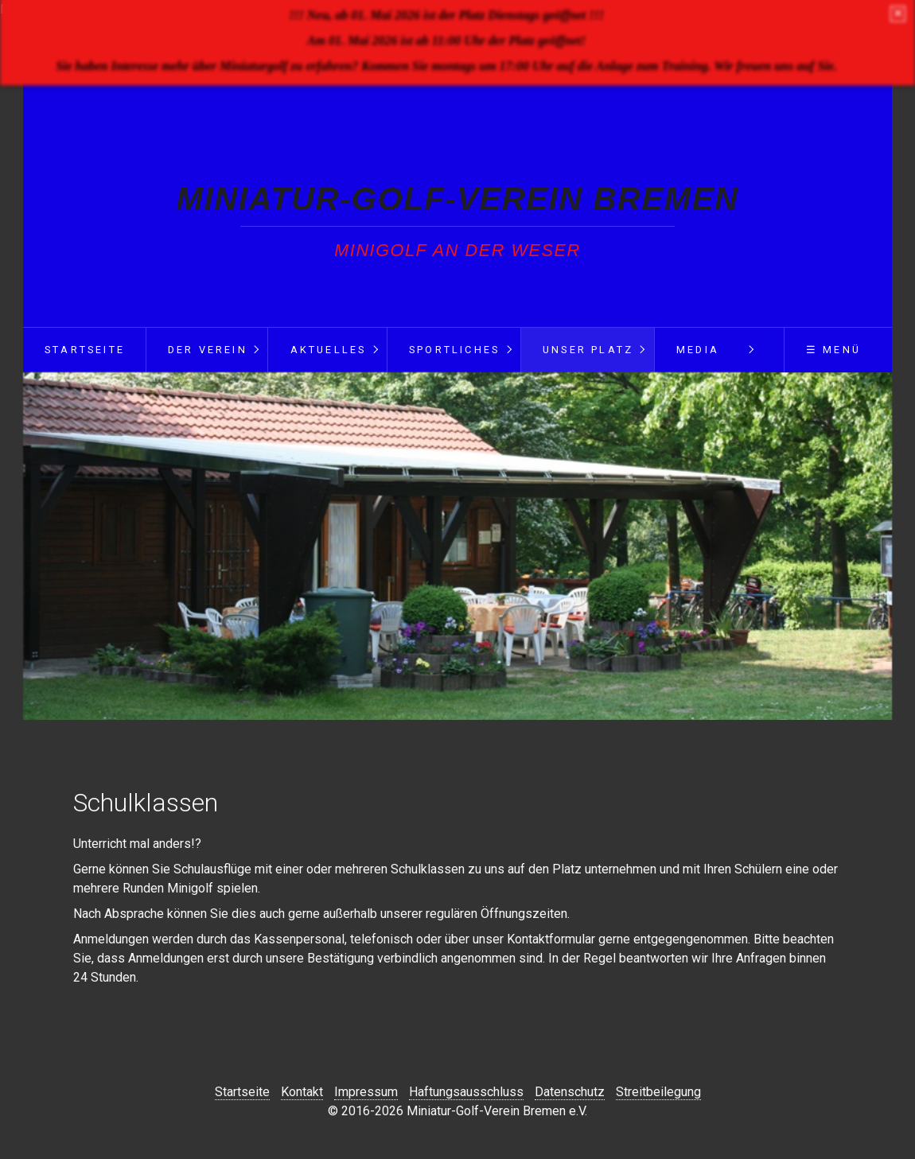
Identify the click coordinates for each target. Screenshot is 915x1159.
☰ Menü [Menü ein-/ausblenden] (833, 350)
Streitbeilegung (658, 1091)
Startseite (85, 350)
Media (697, 350)
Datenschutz (570, 1091)
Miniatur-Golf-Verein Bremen (458, 198)
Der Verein (207, 350)
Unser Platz (588, 350)
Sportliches (454, 350)
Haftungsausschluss (466, 1091)
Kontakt (302, 1091)
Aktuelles (328, 350)
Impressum (366, 1091)
